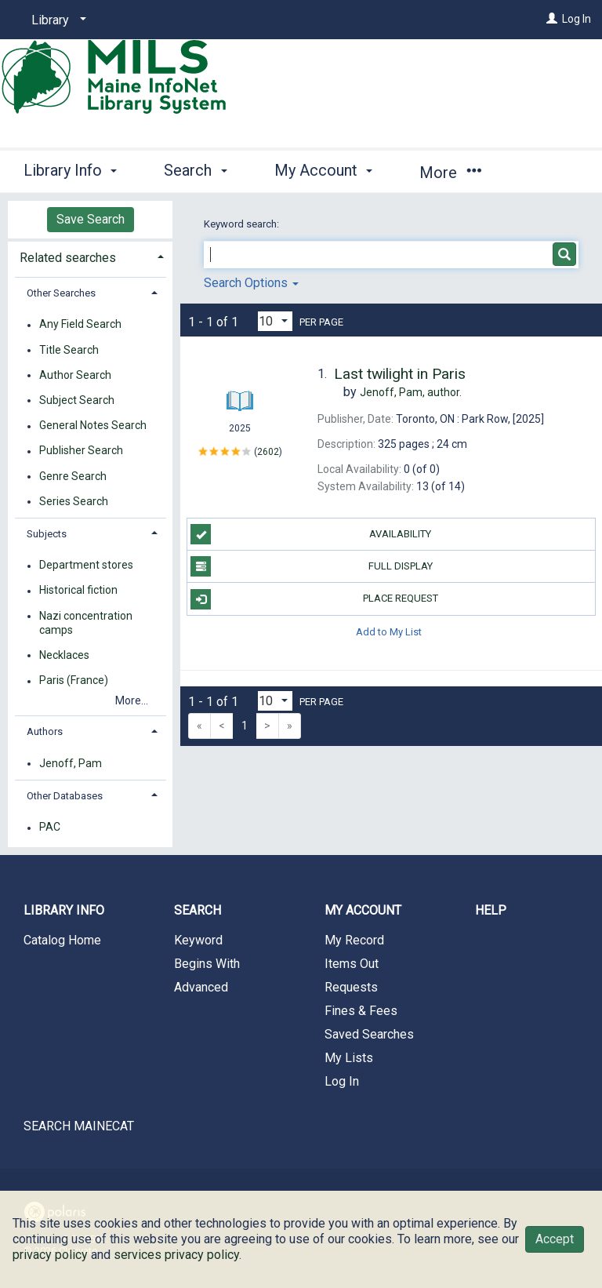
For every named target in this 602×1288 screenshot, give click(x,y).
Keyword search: (242, 224)
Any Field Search (80, 324)
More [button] (450, 172)
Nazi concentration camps (85, 622)
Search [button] (195, 170)
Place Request (313, 599)
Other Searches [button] (61, 293)
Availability (310, 534)
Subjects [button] (47, 534)
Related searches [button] (68, 257)
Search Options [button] (251, 282)
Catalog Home (62, 940)
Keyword (198, 940)
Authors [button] (45, 731)
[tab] (90, 256)
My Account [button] (323, 170)
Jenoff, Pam (70, 763)
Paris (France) (73, 681)
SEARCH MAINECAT (79, 1126)
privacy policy (50, 1254)
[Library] (56, 20)
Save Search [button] (90, 219)
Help (490, 910)
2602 (268, 451)
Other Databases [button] (65, 796)
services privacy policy (176, 1254)
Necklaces (64, 655)
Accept (554, 1239)
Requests (351, 987)
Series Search (73, 501)
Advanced (201, 987)
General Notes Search (93, 426)
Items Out (352, 963)
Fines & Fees (361, 1010)
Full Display (311, 566)
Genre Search (73, 476)
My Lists (349, 1057)
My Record (354, 940)
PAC (49, 827)
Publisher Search (81, 451)
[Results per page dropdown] (275, 321)
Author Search (75, 375)
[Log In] (551, 19)
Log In (576, 19)
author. (411, 392)
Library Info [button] (70, 170)
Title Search (69, 350)
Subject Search (76, 400)
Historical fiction (78, 590)
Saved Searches (369, 1034)
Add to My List (389, 632)
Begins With (207, 963)
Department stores (86, 565)
